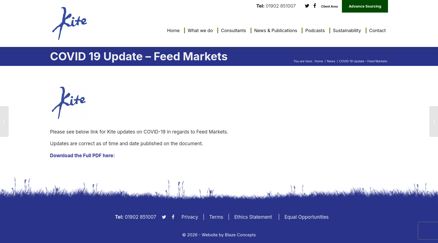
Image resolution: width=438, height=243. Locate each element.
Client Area (329, 6)
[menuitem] (172, 30)
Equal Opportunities (306, 217)
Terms (216, 217)
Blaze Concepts (240, 234)
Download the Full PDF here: (82, 155)
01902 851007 (281, 6)
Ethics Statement (253, 217)
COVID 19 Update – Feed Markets (139, 56)
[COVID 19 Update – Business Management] (4, 121)
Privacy (190, 217)
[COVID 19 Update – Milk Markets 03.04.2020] (433, 121)
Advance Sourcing (365, 6)
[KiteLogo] (69, 23)
